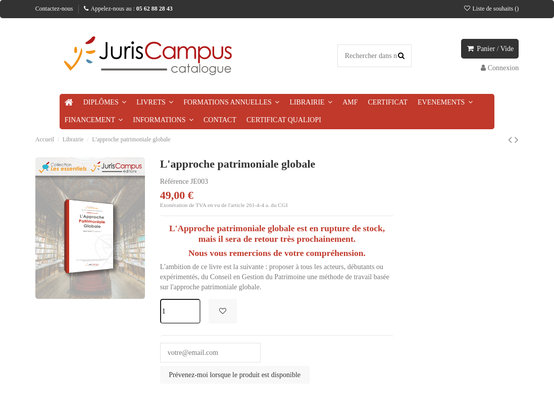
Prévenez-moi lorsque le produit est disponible (234, 375)
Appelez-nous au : (128, 8)
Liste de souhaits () (491, 8)
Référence (174, 181)
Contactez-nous (54, 8)
